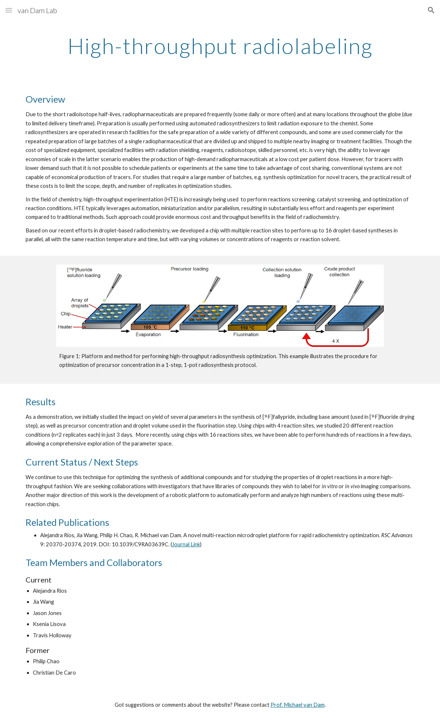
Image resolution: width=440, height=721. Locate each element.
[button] (9, 10)
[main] (220, 46)
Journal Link (186, 544)
